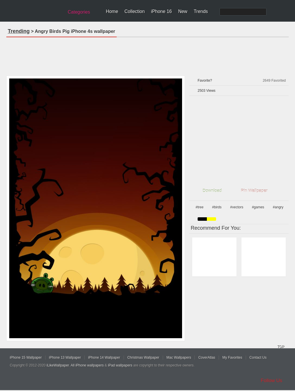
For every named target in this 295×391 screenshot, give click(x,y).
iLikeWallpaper (58, 365)
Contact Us (257, 358)
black (202, 219)
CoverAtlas (206, 358)
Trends (201, 11)
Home (112, 11)
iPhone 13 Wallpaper (65, 358)
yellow (211, 219)
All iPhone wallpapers (87, 365)
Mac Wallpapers (179, 358)
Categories (79, 12)
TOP (280, 347)
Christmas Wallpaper (143, 358)
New (182, 11)
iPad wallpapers (120, 365)
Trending (19, 31)
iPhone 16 (161, 11)
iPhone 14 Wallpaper (104, 358)
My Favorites (232, 358)
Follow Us (271, 380)
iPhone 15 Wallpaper (26, 358)
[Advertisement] (147, 55)
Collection (134, 11)
